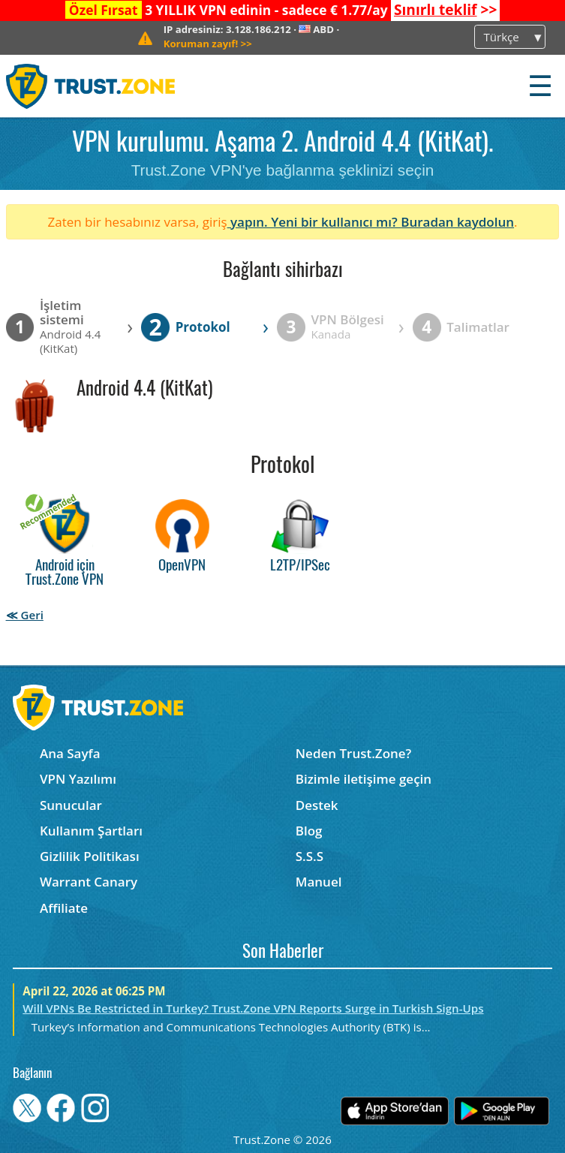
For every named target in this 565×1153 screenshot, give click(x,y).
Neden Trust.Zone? (354, 753)
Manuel (319, 881)
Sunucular (71, 805)
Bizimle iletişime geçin (363, 778)
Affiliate (64, 908)
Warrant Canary (88, 881)
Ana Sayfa (70, 753)
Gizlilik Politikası (90, 856)
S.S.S (309, 856)
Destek (317, 805)
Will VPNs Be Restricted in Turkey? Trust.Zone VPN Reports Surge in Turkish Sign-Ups (253, 1008)
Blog (309, 830)
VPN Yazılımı (78, 778)
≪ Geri (25, 614)
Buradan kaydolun (457, 221)
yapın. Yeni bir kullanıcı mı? (314, 221)
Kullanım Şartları (91, 830)
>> (445, 10)
